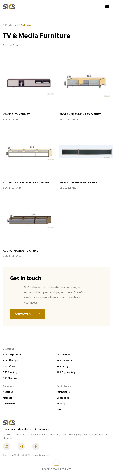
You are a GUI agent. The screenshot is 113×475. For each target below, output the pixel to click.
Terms (60, 409)
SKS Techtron (64, 360)
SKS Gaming (10, 372)
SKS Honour (63, 354)
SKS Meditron (10, 378)
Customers (9, 403)
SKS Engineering (65, 372)
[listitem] (29, 89)
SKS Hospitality (12, 354)
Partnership (63, 391)
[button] (107, 6)
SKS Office (9, 366)
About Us (8, 391)
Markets (7, 397)
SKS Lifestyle (10, 360)
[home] (9, 6)
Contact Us (62, 397)
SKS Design (62, 366)
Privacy (60, 403)
